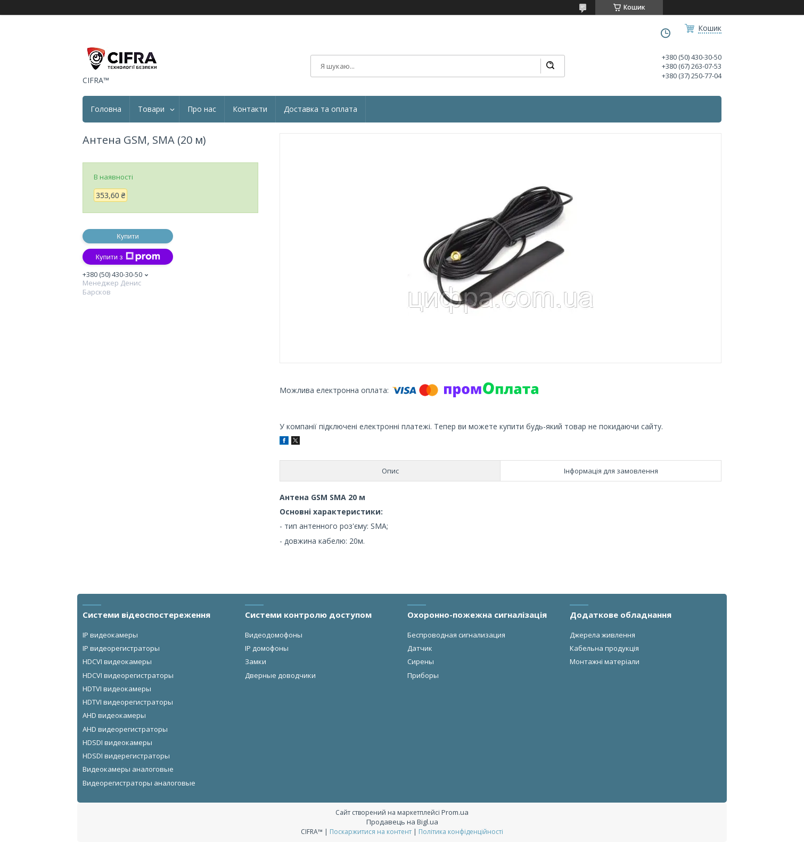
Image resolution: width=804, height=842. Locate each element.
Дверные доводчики (280, 675)
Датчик (419, 648)
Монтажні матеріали (604, 661)
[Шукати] (550, 66)
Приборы (423, 675)
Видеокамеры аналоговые (128, 769)
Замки (255, 661)
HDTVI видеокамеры (117, 688)
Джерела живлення (602, 635)
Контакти (250, 109)
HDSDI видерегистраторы (126, 756)
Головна (106, 109)
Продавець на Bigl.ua (402, 822)
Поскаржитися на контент (371, 831)
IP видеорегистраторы (121, 648)
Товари (151, 109)
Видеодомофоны (273, 635)
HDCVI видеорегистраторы (128, 675)
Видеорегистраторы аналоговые (139, 783)
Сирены (420, 661)
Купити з (127, 256)
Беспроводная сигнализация (456, 635)
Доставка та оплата (320, 109)
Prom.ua (455, 812)
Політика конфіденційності (461, 831)
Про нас (201, 109)
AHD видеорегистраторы (125, 729)
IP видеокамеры (110, 635)
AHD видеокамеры (114, 715)
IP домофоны (267, 648)
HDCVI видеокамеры (117, 661)
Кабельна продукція (604, 648)
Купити (128, 236)
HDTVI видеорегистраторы (128, 702)
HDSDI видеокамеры (117, 742)
